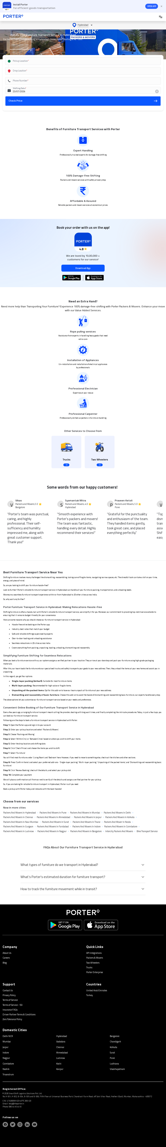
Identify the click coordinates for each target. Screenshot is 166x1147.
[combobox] (78, 61)
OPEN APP (151, 6)
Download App (83, 268)
